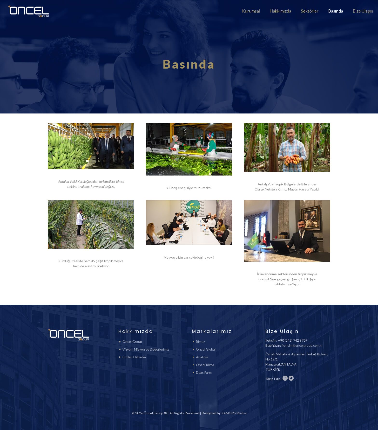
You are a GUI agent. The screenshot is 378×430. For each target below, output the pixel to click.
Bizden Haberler (134, 357)
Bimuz (200, 341)
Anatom (202, 357)
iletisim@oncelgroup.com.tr (302, 345)
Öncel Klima (205, 365)
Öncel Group (132, 341)
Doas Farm (204, 372)
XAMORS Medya (234, 413)
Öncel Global (206, 349)
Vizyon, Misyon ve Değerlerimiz (145, 349)
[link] (91, 146)
